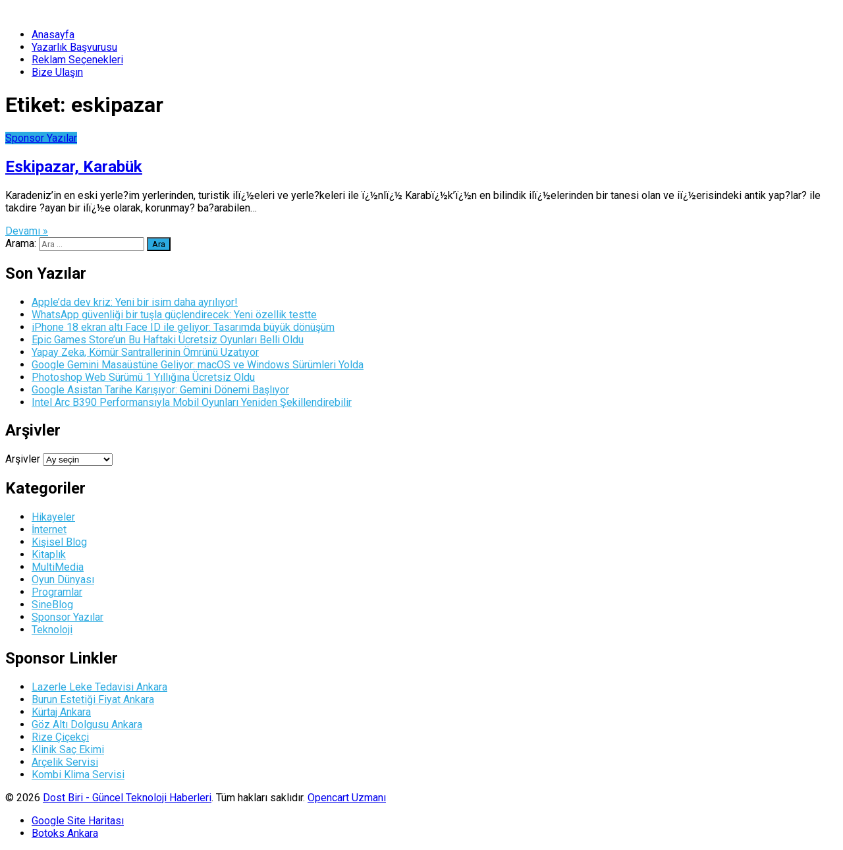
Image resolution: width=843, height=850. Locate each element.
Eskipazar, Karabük (73, 166)
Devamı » (26, 231)
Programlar (57, 592)
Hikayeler (53, 517)
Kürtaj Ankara (61, 712)
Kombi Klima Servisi (78, 774)
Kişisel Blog (59, 542)
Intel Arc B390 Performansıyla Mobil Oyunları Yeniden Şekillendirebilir (192, 402)
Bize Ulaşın (57, 72)
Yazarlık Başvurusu (74, 47)
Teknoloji (52, 629)
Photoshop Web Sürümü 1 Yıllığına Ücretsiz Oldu (143, 377)
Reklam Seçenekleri (77, 59)
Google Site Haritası (78, 820)
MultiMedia (58, 567)
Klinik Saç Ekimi (68, 749)
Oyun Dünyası (63, 579)
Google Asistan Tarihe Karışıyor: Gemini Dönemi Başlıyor (160, 389)
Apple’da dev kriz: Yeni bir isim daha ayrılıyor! (135, 302)
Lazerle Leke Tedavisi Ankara (99, 687)
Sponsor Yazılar (41, 138)
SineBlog (52, 604)
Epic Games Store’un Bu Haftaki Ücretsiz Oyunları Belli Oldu (168, 339)
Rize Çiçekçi (60, 737)
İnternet (49, 529)
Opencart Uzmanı (347, 797)
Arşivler (22, 459)
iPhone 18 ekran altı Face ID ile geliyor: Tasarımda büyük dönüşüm (183, 327)
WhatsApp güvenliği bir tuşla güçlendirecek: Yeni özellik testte (174, 314)
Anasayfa (53, 34)
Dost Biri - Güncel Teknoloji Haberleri (127, 797)
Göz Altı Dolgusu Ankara (87, 724)
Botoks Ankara (65, 833)
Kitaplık (49, 554)
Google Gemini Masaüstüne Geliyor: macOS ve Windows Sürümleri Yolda (198, 364)
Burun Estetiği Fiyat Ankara (93, 699)
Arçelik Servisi (65, 762)
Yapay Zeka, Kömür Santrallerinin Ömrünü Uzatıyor (145, 352)
